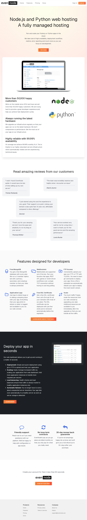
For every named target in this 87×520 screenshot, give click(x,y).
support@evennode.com (59, 513)
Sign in (74, 3)
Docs (44, 3)
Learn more (10, 402)
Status (54, 510)
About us (54, 508)
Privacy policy (41, 508)
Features (29, 3)
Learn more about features (43, 319)
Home (22, 3)
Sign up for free (43, 483)
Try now (43, 50)
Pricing (37, 3)
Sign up (82, 3)
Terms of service (42, 510)
